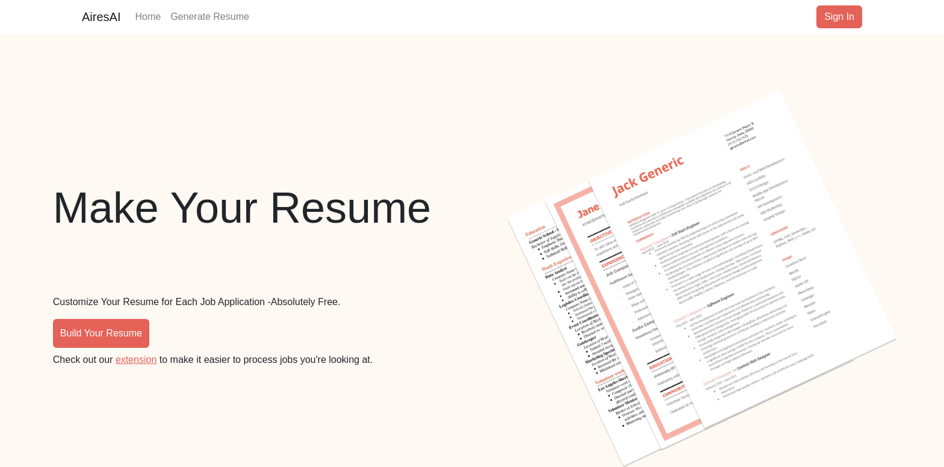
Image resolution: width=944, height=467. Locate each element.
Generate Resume (210, 16)
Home (148, 16)
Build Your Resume (101, 333)
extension (136, 359)
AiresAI (101, 16)
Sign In (839, 16)
